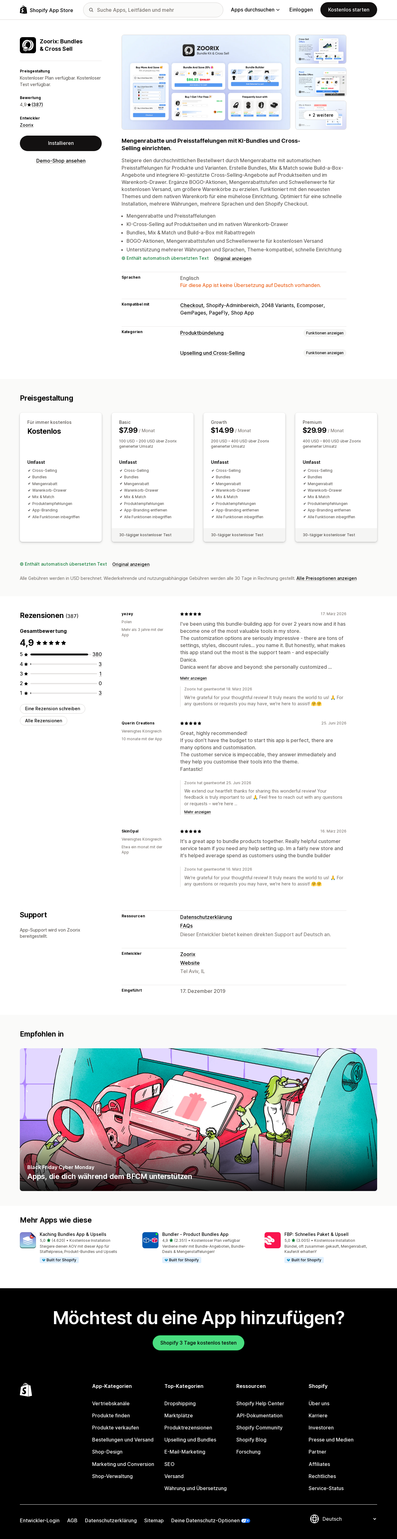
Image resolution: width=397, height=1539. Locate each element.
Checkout (191, 305)
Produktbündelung (202, 333)
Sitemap (154, 1520)
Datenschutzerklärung (206, 917)
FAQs (186, 926)
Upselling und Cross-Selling (212, 353)
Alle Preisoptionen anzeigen (327, 578)
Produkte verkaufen (115, 1427)
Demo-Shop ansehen (61, 161)
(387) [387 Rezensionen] (37, 104)
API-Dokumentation (259, 1415)
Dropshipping (180, 1403)
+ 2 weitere (320, 115)
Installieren (61, 143)
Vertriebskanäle (111, 1403)
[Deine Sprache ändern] (349, 1518)
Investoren (321, 1427)
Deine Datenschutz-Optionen (205, 1520)
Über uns (319, 1403)
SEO (169, 1464)
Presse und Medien (331, 1440)
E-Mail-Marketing (184, 1452)
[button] (76, 1248)
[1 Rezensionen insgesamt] (100, 674)
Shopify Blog (251, 1440)
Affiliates (319, 1464)
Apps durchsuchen (255, 10)
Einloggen (301, 10)
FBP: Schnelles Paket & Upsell (316, 1234)
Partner (317, 1452)
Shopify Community (259, 1427)
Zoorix (26, 125)
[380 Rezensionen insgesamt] (97, 654)
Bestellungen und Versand (123, 1440)
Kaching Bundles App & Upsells (73, 1234)
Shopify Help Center (260, 1403)
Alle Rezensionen (43, 720)
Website (190, 963)
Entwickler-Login (40, 1520)
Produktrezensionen (188, 1427)
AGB (72, 1520)
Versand (174, 1476)
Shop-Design (107, 1452)
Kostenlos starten (348, 10)
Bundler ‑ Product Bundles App (195, 1234)
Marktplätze (178, 1415)
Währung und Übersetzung (195, 1488)
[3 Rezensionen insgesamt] (100, 664)
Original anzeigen (232, 258)
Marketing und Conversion (123, 1464)
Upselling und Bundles (190, 1440)
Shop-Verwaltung (112, 1476)
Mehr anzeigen (193, 678)
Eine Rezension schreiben (52, 708)
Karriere (318, 1415)
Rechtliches (322, 1476)
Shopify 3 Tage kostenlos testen (198, 1343)
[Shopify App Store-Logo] (46, 10)
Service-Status (326, 1488)
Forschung (248, 1452)
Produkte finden (111, 1415)
